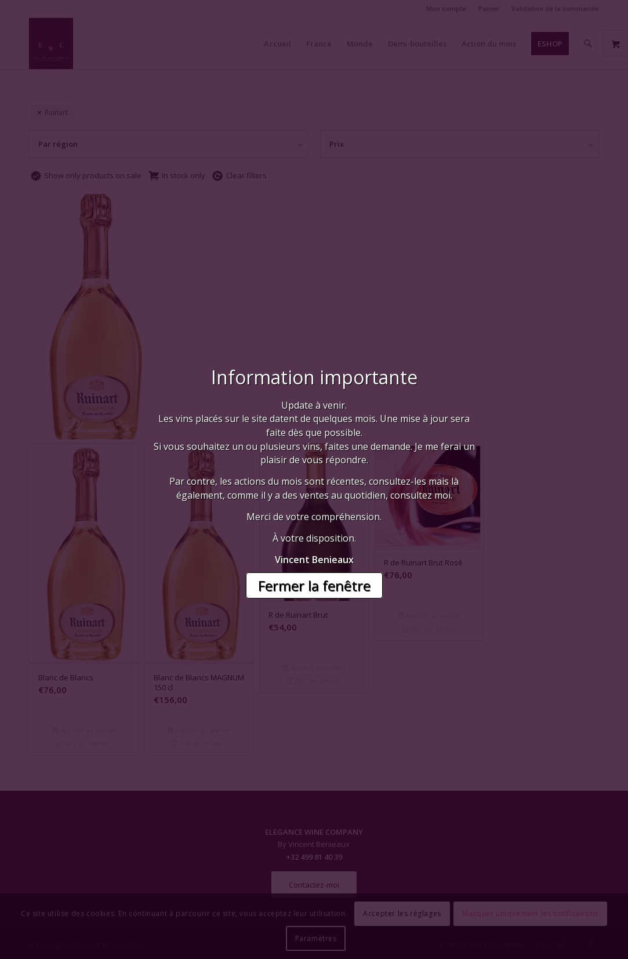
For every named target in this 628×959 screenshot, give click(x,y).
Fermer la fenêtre (314, 585)
